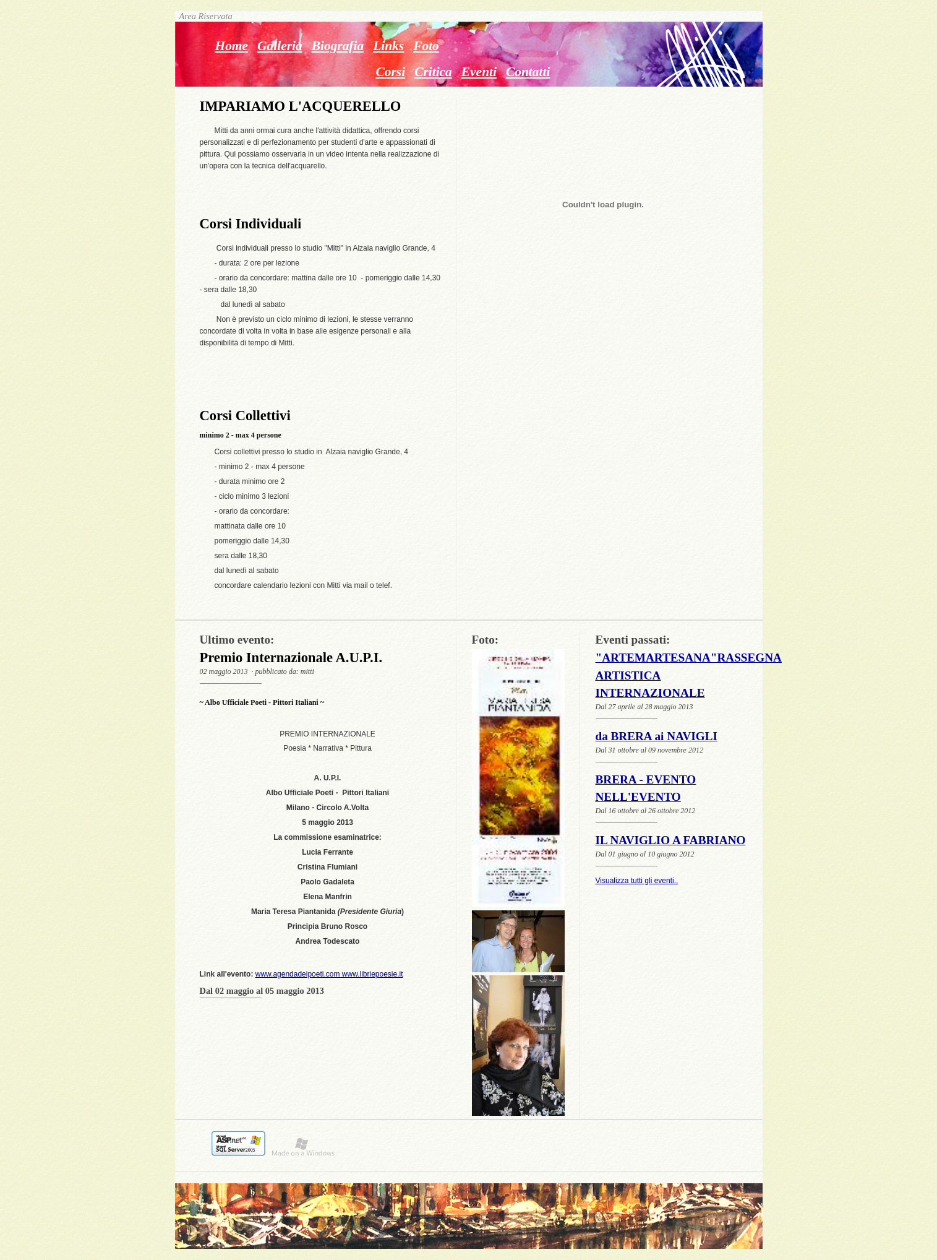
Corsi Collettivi (245, 415)
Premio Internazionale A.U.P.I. (291, 657)
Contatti (528, 71)
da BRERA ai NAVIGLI (656, 736)
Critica (433, 71)
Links (388, 45)
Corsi (391, 71)
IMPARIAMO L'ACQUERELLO (300, 106)
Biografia (338, 45)
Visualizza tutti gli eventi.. (637, 880)
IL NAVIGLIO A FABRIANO (671, 840)
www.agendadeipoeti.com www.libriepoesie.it (329, 974)
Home (232, 45)
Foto (426, 45)
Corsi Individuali (251, 223)
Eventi (479, 71)
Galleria (279, 45)
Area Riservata (204, 16)
